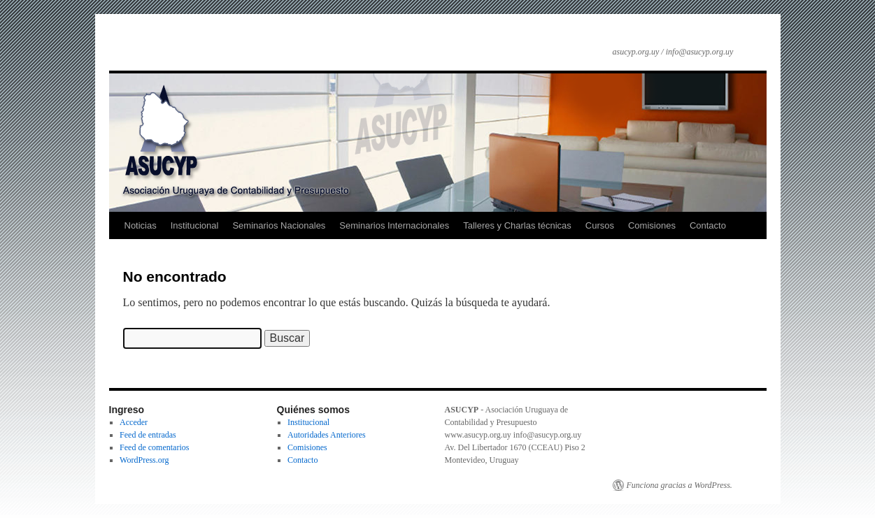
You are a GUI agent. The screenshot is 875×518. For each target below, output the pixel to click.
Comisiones (652, 225)
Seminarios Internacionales (394, 225)
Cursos (599, 225)
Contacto (708, 225)
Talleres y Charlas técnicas (517, 225)
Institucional (195, 225)
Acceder (134, 422)
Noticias (141, 225)
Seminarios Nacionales (278, 225)
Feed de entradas (148, 435)
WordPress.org (144, 460)
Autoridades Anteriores (326, 435)
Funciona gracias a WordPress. (679, 485)
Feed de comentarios (154, 447)
